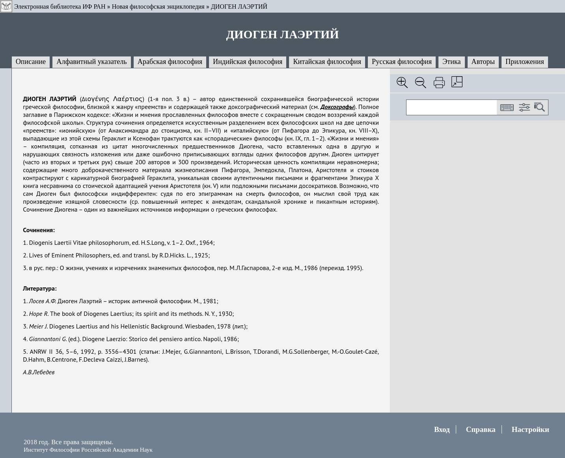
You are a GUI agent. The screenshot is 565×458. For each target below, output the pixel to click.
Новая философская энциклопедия (158, 6)
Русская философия (402, 62)
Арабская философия (170, 62)
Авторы (483, 62)
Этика (451, 62)
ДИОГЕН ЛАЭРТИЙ (239, 6)
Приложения (524, 62)
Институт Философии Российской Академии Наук (88, 449)
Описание (31, 62)
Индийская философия (247, 62)
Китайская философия (327, 62)
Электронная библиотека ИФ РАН (59, 6)
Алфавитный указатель (91, 62)
